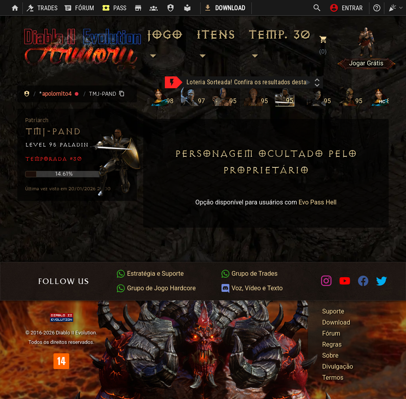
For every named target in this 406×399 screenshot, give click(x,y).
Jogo (164, 45)
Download (336, 322)
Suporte (333, 311)
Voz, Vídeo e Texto (252, 288)
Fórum (331, 333)
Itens (215, 45)
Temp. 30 (279, 45)
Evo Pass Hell (318, 202)
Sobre (330, 355)
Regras (331, 344)
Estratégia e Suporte (150, 273)
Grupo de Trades (249, 273)
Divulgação (337, 366)
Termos (332, 377)
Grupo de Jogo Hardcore (156, 288)
